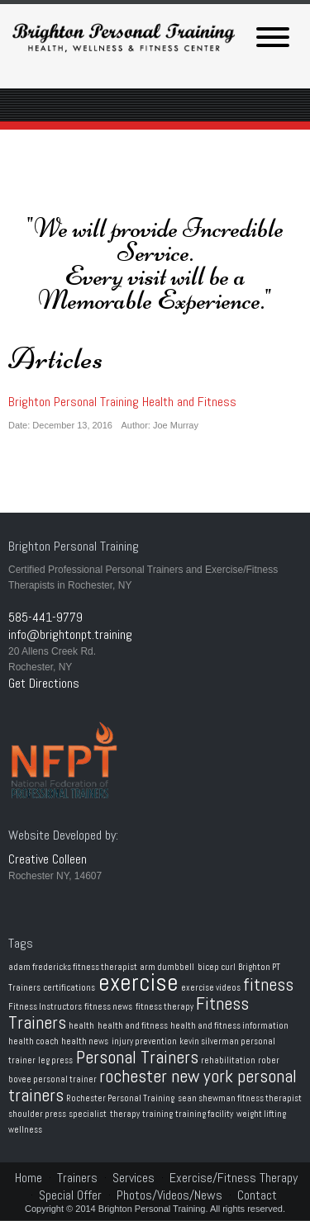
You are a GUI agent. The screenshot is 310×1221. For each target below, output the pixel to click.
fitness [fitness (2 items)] (268, 984)
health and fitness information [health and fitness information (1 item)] (229, 1025)
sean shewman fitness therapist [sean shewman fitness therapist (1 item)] (240, 1098)
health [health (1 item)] (81, 1025)
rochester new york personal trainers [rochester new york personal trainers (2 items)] (152, 1085)
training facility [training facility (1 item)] (204, 1114)
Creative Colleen (47, 859)
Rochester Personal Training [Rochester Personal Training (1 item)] (120, 1098)
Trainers (77, 1177)
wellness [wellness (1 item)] (25, 1129)
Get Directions (43, 683)
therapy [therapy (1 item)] (125, 1114)
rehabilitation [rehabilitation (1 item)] (228, 1060)
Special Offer (70, 1195)
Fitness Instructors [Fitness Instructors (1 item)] (45, 1006)
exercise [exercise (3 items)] (138, 982)
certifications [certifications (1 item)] (69, 987)
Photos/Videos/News (169, 1195)
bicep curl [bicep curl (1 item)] (217, 967)
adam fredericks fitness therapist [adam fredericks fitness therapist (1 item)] (72, 967)
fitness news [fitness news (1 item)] (108, 1006)
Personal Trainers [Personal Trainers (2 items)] (137, 1057)
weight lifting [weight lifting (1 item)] (261, 1114)
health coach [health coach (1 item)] (33, 1041)
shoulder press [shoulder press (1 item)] (37, 1114)
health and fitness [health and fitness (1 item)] (133, 1025)
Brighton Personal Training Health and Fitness (122, 401)
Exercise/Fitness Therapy (233, 1177)
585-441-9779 (45, 617)
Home (28, 1177)
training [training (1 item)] (157, 1114)
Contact (257, 1195)
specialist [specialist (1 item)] (88, 1114)
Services (133, 1177)
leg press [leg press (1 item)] (55, 1060)
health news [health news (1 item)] (84, 1041)
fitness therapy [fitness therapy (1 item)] (164, 1006)
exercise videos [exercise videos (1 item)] (211, 987)
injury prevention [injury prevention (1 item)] (144, 1041)
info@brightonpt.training (70, 634)
